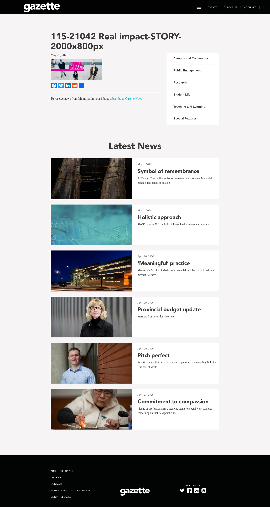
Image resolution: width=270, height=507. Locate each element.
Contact (56, 484)
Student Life (181, 94)
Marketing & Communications (70, 490)
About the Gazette (63, 471)
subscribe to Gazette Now (125, 98)
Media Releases (61, 496)
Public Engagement (187, 70)
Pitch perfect (154, 355)
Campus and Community (190, 58)
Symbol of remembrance (168, 171)
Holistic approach (159, 217)
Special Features (185, 118)
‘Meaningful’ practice (164, 263)
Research (180, 82)
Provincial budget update (169, 309)
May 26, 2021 (59, 55)
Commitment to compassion (173, 401)
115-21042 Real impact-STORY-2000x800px (116, 41)
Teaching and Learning (189, 106)
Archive (56, 477)
